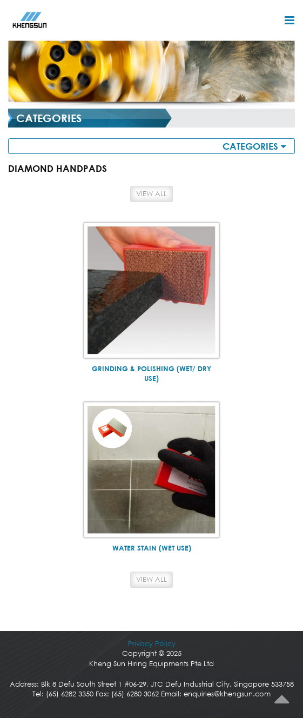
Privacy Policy (152, 643)
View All (151, 193)
